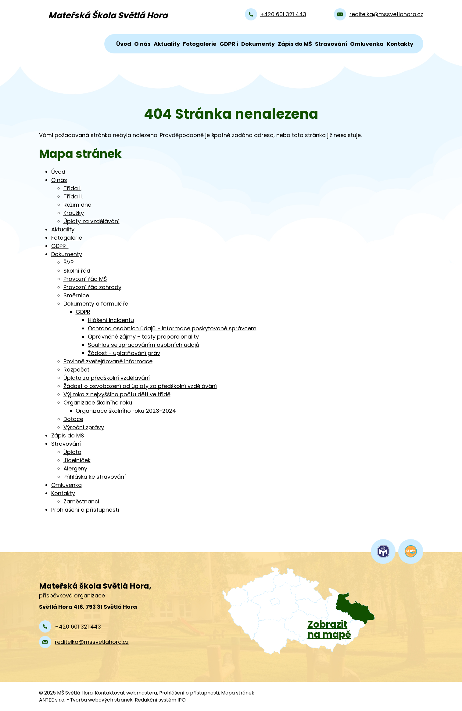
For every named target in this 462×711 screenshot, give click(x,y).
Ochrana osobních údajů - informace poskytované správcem (172, 328)
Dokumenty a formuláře (95, 303)
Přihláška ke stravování (94, 477)
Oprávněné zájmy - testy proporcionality (143, 336)
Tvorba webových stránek (101, 699)
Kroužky (73, 213)
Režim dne (77, 205)
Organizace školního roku (97, 402)
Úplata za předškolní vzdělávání (106, 378)
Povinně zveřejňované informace (107, 361)
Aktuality (167, 44)
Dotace (73, 419)
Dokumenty (258, 44)
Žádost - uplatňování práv (124, 353)
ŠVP (68, 262)
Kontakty (400, 44)
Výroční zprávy (83, 427)
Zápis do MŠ (295, 44)
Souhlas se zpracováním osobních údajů (143, 345)
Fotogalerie (200, 44)
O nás (142, 44)
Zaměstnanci (81, 501)
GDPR (83, 312)
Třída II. (73, 196)
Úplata (72, 452)
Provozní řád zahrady (92, 287)
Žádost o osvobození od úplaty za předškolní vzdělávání (140, 386)
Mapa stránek (237, 692)
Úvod (123, 44)
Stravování (331, 44)
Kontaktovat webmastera (126, 692)
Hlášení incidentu (111, 320)
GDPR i (229, 44)
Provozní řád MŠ (85, 279)
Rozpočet (76, 369)
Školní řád (76, 270)
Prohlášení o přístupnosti (85, 509)
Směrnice (76, 295)
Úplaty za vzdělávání (91, 221)
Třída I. (72, 188)
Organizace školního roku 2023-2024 (126, 411)
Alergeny (75, 468)
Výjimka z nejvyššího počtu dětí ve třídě (116, 394)
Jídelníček (77, 460)
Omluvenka (367, 44)
